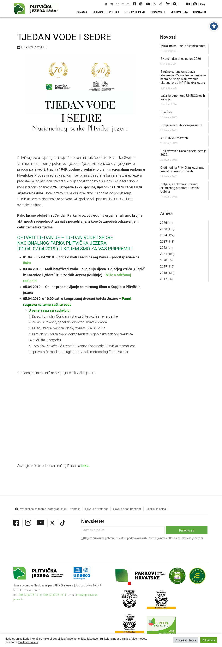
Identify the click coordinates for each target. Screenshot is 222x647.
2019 (163, 266)
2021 (163, 254)
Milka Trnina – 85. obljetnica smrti (183, 46)
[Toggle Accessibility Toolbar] (214, 26)
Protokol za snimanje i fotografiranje (40, 509)
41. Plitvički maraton (174, 138)
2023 (163, 241)
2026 (163, 223)
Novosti (168, 37)
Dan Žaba (166, 112)
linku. (85, 466)
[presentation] (110, 548)
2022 (163, 248)
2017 (163, 279)
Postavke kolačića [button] (186, 640)
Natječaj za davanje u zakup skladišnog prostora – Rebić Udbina (179, 187)
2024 (163, 235)
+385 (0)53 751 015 (29, 594)
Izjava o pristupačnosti (126, 509)
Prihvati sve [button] (208, 640)
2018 (163, 273)
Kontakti (75, 509)
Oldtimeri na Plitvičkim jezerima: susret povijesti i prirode (182, 169)
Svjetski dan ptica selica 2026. (180, 59)
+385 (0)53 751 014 (54, 594)
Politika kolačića (156, 509)
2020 (163, 260)
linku (27, 263)
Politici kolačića (28, 642)
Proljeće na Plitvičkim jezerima (181, 125)
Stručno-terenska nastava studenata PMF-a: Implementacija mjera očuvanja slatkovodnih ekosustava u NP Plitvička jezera (183, 77)
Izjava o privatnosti (96, 509)
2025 (163, 229)
